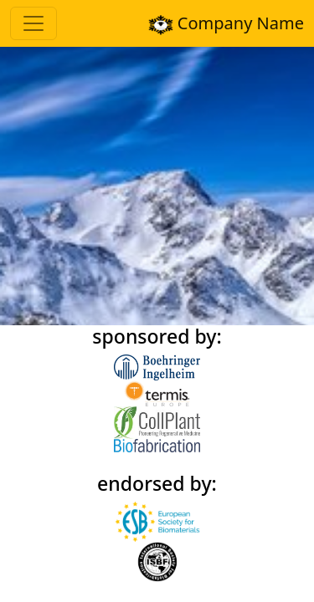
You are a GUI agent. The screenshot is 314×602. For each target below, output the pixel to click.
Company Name (226, 23)
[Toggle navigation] (33, 23)
